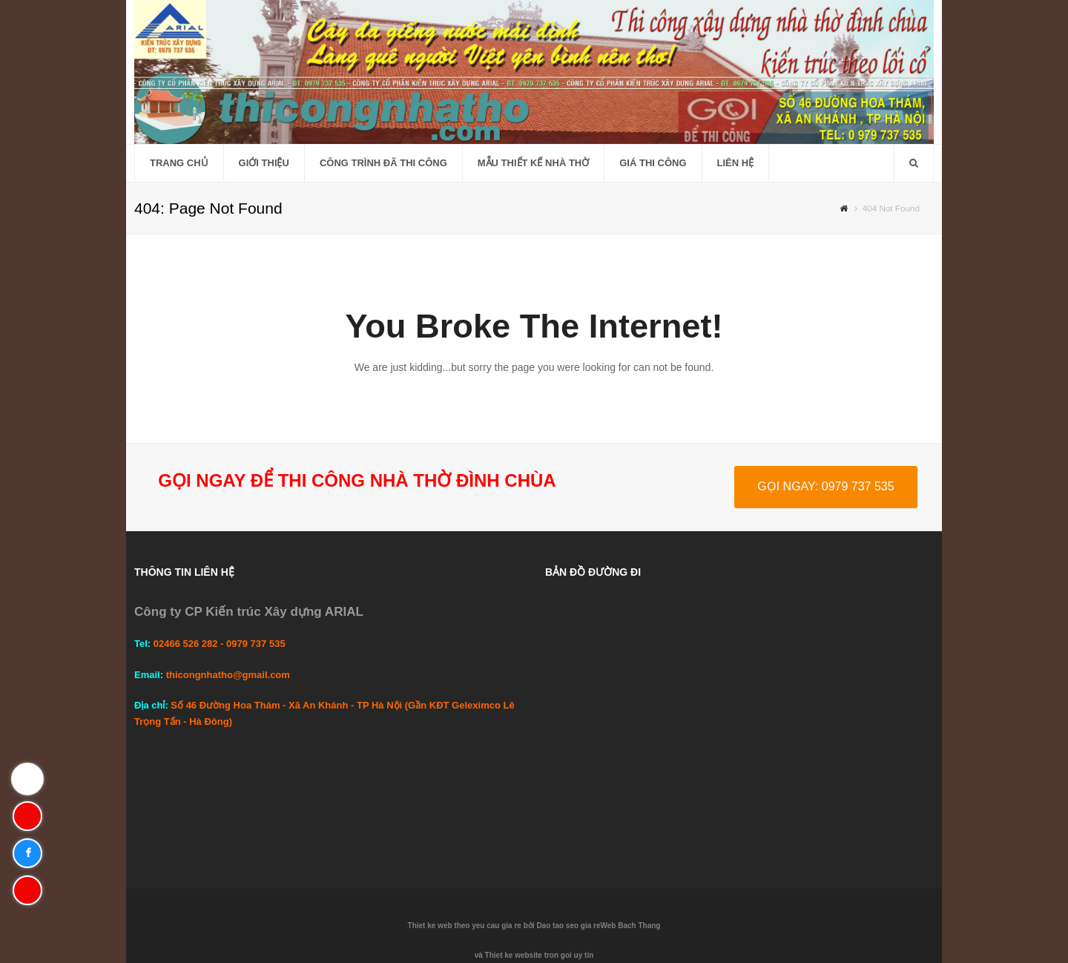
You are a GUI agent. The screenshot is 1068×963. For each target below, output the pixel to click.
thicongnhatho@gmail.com (228, 674)
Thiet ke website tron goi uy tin (539, 955)
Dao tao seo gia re (568, 925)
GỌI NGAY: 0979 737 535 (825, 486)
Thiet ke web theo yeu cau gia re (464, 925)
